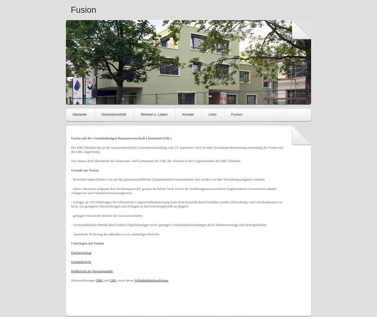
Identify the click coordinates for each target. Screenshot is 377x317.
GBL (113, 280)
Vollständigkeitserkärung (151, 280)
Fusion (83, 10)
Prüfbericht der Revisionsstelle (92, 271)
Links (212, 114)
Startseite (79, 114)
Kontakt (188, 114)
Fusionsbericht (81, 262)
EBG (99, 280)
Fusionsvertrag (81, 253)
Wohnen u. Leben (154, 114)
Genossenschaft (114, 114)
